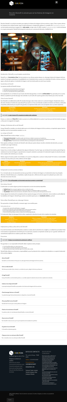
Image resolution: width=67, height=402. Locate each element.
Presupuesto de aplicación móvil (16, 364)
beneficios (22, 135)
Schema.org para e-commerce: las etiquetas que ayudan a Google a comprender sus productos (48, 359)
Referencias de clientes (14, 362)
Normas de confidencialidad (15, 368)
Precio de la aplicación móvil (15, 366)
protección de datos (51, 27)
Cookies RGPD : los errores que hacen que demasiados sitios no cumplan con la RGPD (49, 369)
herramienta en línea (58, 25)
